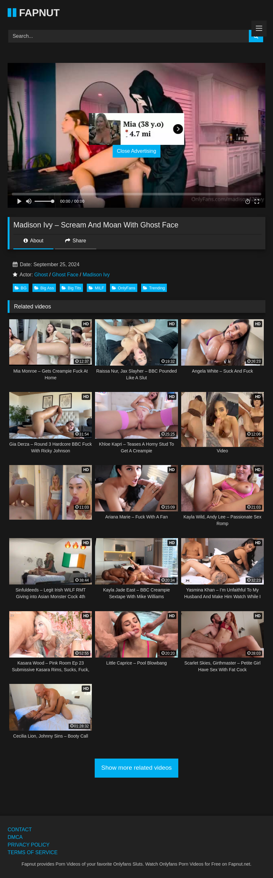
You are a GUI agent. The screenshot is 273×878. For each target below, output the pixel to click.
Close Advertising (136, 151)
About (33, 240)
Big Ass (44, 288)
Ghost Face (65, 274)
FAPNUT (34, 12)
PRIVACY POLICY (29, 845)
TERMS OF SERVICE (33, 852)
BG (21, 288)
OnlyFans (123, 288)
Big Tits (71, 288)
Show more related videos (136, 767)
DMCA (15, 837)
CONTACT (20, 829)
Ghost (41, 274)
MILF (96, 288)
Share (75, 240)
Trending (154, 288)
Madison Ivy (96, 274)
